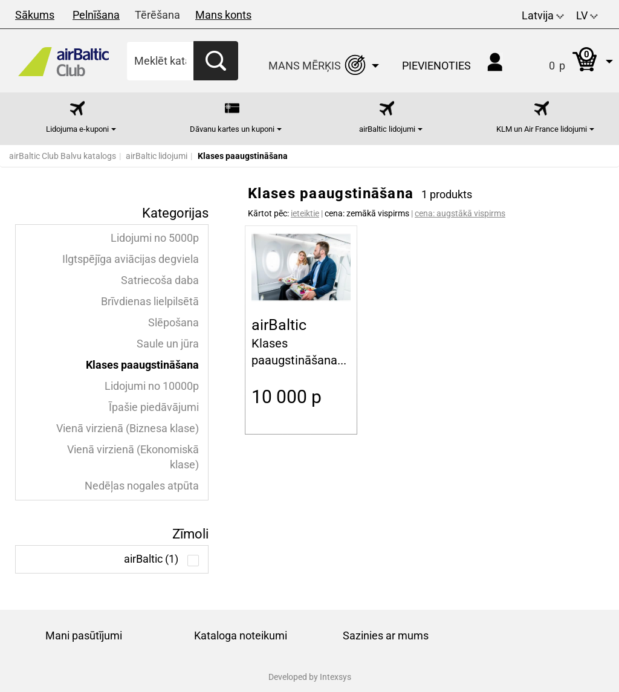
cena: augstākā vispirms (460, 213)
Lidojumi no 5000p (155, 238)
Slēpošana (173, 323)
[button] (568, 60)
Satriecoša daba (160, 280)
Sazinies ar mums (386, 635)
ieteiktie (305, 213)
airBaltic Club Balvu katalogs (62, 156)
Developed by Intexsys (309, 677)
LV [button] (587, 15)
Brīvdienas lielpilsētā (150, 302)
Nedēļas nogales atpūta (142, 486)
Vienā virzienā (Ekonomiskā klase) (133, 457)
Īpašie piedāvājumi (154, 407)
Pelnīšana (96, 14)
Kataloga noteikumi (240, 635)
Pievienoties (436, 65)
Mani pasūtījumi (83, 635)
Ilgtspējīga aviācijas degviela (130, 259)
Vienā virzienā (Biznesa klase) (127, 428)
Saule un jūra (168, 344)
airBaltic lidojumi (156, 156)
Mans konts (223, 14)
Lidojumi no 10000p (152, 386)
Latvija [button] (543, 15)
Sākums (34, 14)
